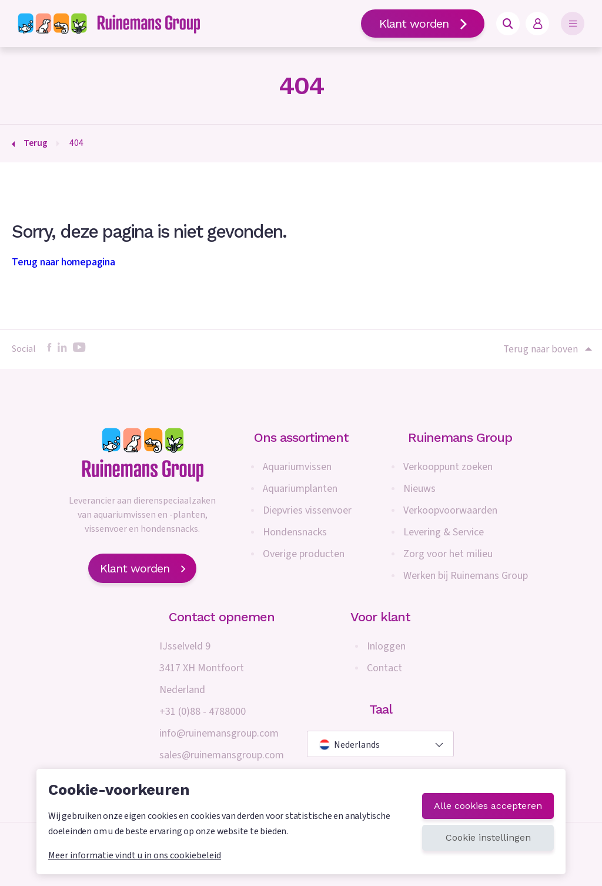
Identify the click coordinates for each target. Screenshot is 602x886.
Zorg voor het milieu (448, 554)
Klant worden (422, 23)
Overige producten (304, 554)
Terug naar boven (546, 349)
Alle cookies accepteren (488, 805)
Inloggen (386, 646)
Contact (384, 668)
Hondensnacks (295, 532)
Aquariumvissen (297, 466)
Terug (36, 142)
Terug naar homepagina (63, 262)
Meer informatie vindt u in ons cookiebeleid (134, 855)
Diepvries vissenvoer (307, 510)
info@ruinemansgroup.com (219, 733)
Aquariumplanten (300, 488)
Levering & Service (443, 532)
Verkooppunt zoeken (448, 466)
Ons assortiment (301, 437)
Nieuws (419, 488)
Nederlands (349, 744)
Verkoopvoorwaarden (450, 510)
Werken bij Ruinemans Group (465, 575)
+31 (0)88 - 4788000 (202, 711)
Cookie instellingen (488, 837)
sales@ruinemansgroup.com (221, 755)
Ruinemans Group (460, 437)
